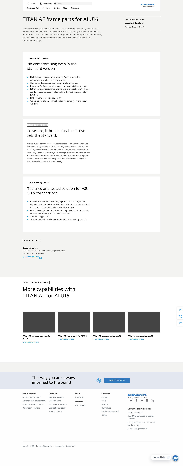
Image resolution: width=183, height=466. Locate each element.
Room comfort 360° (31, 397)
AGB (32, 446)
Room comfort (33, 8)
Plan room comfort (31, 408)
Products (46, 8)
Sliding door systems (58, 404)
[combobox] (74, 3)
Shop (65, 8)
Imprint (24, 446)
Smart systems (55, 412)
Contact (105, 397)
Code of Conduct (135, 413)
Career (104, 415)
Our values (106, 408)
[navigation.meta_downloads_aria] (46, 3)
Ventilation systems (57, 408)
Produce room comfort (33, 404)
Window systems (56, 397)
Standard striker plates (142, 19)
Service (57, 8)
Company (75, 8)
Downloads (80, 405)
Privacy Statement (44, 446)
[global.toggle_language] (31, 3)
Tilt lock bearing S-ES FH (142, 27)
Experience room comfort (34, 401)
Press (103, 401)
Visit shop (79, 397)
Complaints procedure (137, 429)
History (104, 404)
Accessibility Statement (65, 446)
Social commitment (110, 412)
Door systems (55, 401)
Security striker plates (142, 23)
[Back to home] (147, 5)
